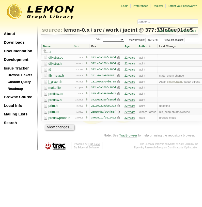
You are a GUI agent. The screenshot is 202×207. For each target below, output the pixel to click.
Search (10, 122)
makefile (55, 88)
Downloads (14, 42)
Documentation (18, 51)
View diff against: (181, 40)
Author (143, 46)
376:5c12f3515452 (103, 118)
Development (16, 59)
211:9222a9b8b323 (103, 106)
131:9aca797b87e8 (103, 82)
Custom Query (19, 82)
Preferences (140, 5)
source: (52, 30)
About (9, 33)
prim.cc (54, 112)
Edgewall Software (88, 148)
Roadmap (15, 89)
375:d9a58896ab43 (103, 94)
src (98, 30)
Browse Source (18, 97)
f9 (50, 70)
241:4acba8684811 (103, 76)
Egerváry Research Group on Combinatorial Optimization (166, 148)
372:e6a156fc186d (103, 58)
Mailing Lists (15, 114)
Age (127, 46)
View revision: (137, 40)
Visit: (99, 39)
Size (76, 46)
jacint (130, 30)
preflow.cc (56, 94)
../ (50, 51)
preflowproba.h (59, 118)
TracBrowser (128, 136)
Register (158, 5)
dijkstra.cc (56, 57)
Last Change (167, 30)
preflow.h (55, 100)
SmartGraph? (175, 81)
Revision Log (188, 30)
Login (124, 5)
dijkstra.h (55, 63)
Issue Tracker (16, 68)
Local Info (13, 105)
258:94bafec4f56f (103, 112)
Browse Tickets (20, 75)
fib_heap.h (56, 76)
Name (47, 46)
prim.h (53, 106)
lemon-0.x (77, 30)
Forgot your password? (182, 5)
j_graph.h (55, 82)
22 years (130, 57)
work (112, 30)
